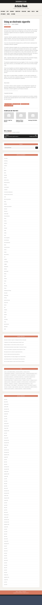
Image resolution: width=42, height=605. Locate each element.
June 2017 (6, 555)
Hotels (5, 246)
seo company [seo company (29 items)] (14, 389)
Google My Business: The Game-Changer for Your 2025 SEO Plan (16, 360)
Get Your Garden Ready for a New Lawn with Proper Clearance (15, 365)
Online (5, 278)
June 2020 (6, 486)
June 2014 (6, 572)
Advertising (6, 160)
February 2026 (6, 408)
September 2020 (7, 479)
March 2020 (6, 494)
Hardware (6, 229)
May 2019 (6, 513)
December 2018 (7, 526)
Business (12, 11)
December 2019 (7, 496)
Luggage (5, 266)
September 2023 (7, 435)
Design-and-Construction (8, 207)
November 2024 (7, 415)
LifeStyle (5, 261)
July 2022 (6, 452)
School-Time (6, 305)
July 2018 (6, 535)
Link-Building (6, 263)
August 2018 (6, 533)
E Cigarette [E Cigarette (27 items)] (7, 379)
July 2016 (6, 560)
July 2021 (6, 464)
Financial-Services (7, 217)
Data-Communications (8, 200)
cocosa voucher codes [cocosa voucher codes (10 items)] (20, 377)
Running (5, 300)
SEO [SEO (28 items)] (31, 387)
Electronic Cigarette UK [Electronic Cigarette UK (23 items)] (9, 382)
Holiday (5, 234)
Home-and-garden (7, 239)
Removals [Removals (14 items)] (11, 387)
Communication (7, 187)
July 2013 (6, 577)
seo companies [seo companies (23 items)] (7, 389)
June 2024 (6, 423)
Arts (8, 11)
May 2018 (6, 540)
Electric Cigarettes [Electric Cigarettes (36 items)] (31, 379)
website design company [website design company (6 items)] (9, 392)
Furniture (5, 224)
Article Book (21, 6)
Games (29, 11)
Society (5, 315)
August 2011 (6, 587)
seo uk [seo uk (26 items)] (25, 389)
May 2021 (6, 467)
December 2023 (7, 430)
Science (5, 307)
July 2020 (6, 484)
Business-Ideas (7, 180)
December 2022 (7, 445)
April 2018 (6, 543)
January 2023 (6, 442)
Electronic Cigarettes (9, 105)
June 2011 (6, 592)
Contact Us (24, 599)
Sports (5, 320)
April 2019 (6, 516)
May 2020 (6, 489)
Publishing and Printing (8, 293)
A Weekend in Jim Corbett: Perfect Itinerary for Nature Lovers (15, 345)
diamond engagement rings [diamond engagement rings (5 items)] (31, 377)
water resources (7, 327)
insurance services (7, 249)
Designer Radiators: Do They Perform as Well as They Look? (15, 348)
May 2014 (6, 575)
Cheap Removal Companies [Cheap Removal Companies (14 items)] (9, 377)
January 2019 (6, 523)
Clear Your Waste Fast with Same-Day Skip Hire (12, 358)
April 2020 (6, 491)
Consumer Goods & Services (9, 195)
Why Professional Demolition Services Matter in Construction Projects (16, 350)
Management (6, 268)
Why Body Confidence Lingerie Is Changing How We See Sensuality (16, 343)
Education (24, 11)
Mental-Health (6, 273)
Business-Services (7, 182)
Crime (5, 197)
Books (8, 14)
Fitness (5, 219)
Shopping (5, 312)
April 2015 (6, 565)
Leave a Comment (15, 24)
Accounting (6, 158)
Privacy (20, 599)
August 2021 (6, 462)
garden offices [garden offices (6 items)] (34, 384)
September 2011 (7, 584)
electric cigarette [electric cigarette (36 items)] (21, 379)
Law (5, 258)
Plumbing (5, 288)
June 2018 (6, 538)
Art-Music (3, 11)
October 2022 (6, 450)
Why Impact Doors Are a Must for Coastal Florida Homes (14, 355)
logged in (10, 132)
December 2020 (7, 472)
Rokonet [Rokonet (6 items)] (16, 387)
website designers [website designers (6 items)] (27, 392)
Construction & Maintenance (9, 192)
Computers (17, 11)
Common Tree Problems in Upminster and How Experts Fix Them (15, 353)
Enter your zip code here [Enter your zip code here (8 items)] (20, 382)
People (5, 283)
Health (33, 11)
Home (37, 11)
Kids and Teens (7, 256)
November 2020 (7, 474)
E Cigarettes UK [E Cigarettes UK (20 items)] (13, 379)
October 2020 (6, 477)
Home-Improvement (7, 244)
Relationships (6, 298)
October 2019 (6, 501)
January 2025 (6, 410)
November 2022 (7, 447)
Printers (5, 290)
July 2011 (6, 589)
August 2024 (6, 418)
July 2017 (6, 553)
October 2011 (6, 582)
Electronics (7, 26)
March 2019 (6, 518)
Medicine (5, 271)
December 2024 (7, 413)
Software (5, 317)
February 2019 (6, 521)
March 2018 (6, 545)
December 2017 (7, 550)
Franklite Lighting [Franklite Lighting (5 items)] (17, 384)
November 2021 (7, 457)
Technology (6, 322)
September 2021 (7, 459)
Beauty (5, 170)
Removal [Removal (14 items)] (6, 387)
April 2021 (6, 469)
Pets (5, 285)
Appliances (3, 14)
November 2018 (7, 528)
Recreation (6, 295)
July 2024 (6, 420)
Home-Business (7, 241)
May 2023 (6, 440)
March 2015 (6, 567)
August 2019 (6, 506)
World (5, 332)
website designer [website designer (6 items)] (18, 392)
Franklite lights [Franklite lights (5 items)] (26, 384)
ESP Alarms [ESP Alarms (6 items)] (29, 382)
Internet (5, 251)
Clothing (13, 14)
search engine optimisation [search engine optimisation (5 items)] (24, 387)
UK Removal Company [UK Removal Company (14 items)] (32, 389)
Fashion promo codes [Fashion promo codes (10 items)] (9, 384)
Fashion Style (6, 214)
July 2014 (6, 570)
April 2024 (6, 425)
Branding (5, 175)
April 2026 (6, 403)
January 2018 (6, 548)
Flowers (5, 222)
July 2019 (6, 508)
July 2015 (6, 562)
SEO (5, 310)
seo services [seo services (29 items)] (20, 389)
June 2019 (6, 511)
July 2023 (6, 437)
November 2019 (7, 499)
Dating (5, 202)
